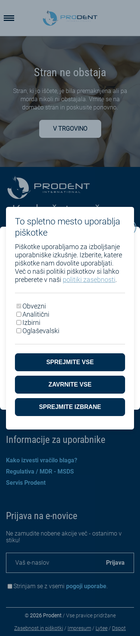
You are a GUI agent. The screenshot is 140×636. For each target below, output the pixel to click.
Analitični (35, 314)
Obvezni (34, 306)
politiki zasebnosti (89, 279)
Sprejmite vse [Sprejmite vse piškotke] (70, 362)
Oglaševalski (40, 331)
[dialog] (70, 318)
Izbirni (31, 322)
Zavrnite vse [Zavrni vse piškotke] (70, 384)
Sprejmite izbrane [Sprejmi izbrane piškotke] (70, 407)
